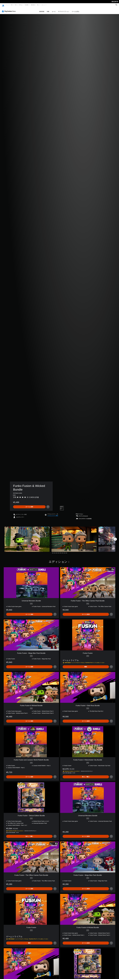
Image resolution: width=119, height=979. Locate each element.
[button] (52, 514)
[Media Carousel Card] (27, 537)
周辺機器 (26, 4)
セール (54, 10)
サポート (43, 4)
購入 (38, 4)
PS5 (11, 4)
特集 (48, 10)
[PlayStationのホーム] (3, 5)
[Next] (115, 537)
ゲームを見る (75, 10)
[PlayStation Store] (9, 9)
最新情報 (33, 4)
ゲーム (7, 4)
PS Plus (20, 4)
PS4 (16, 4)
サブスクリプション (63, 10)
